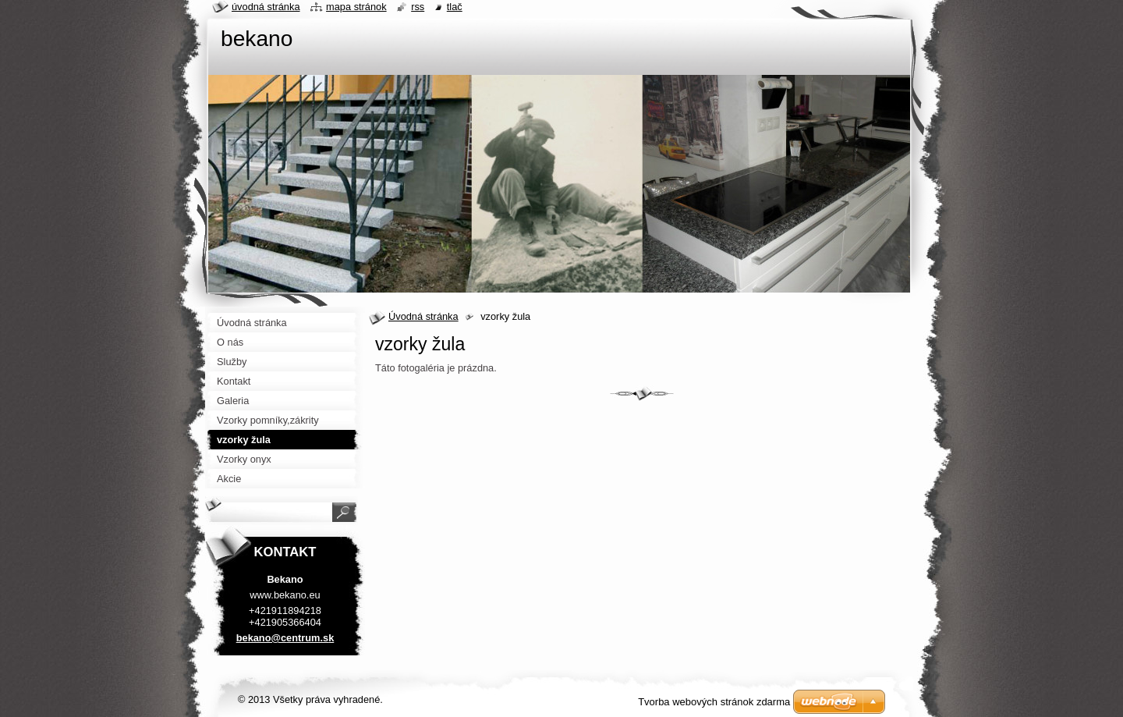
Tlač (454, 6)
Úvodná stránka (423, 316)
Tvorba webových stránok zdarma (714, 702)
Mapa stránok (356, 6)
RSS (417, 6)
